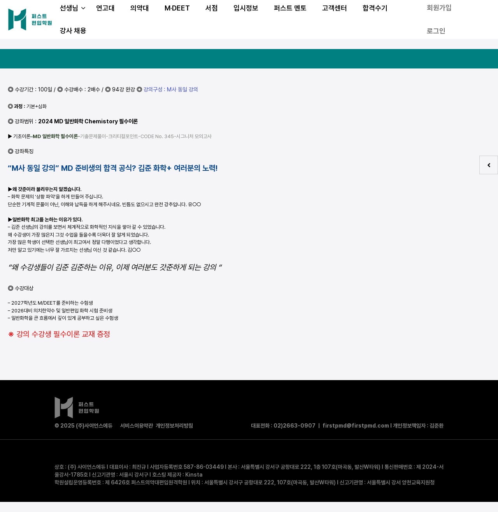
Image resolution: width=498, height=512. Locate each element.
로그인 (436, 31)
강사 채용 (73, 30)
